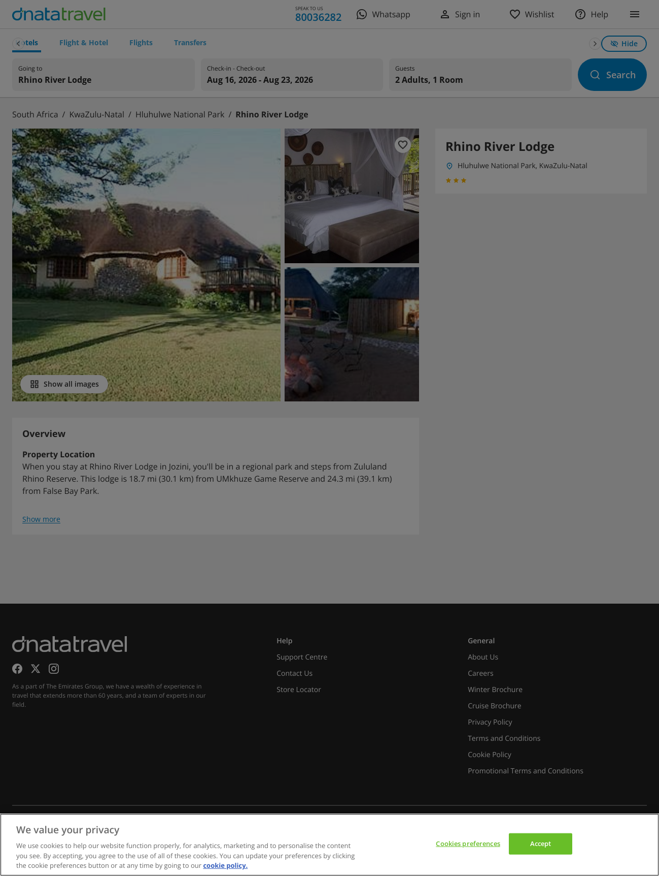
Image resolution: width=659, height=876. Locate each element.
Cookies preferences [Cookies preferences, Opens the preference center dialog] (468, 843)
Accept (540, 843)
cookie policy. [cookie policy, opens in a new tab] (225, 865)
